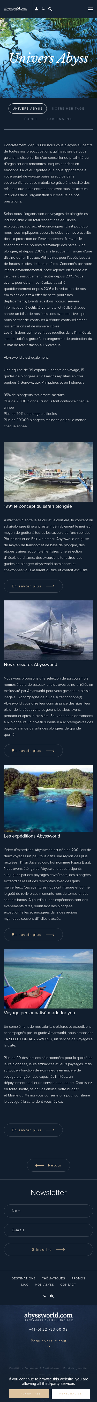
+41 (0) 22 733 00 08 (48, 1329)
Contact (68, 1284)
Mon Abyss (44, 1284)
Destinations (24, 1278)
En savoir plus (33, 586)
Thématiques (53, 1278)
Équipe (31, 119)
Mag (25, 1284)
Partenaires (60, 119)
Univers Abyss (28, 108)
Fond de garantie (75, 1368)
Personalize (70, 1393)
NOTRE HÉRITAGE (68, 108)
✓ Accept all (29, 1393)
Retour (48, 1165)
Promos (78, 1278)
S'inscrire (48, 1250)
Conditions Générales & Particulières (34, 1368)
